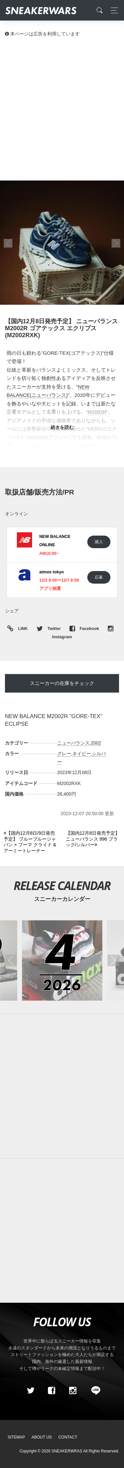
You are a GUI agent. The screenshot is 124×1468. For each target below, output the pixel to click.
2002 (96, 743)
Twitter (49, 628)
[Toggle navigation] (112, 10)
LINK (21, 628)
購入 (99, 541)
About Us (42, 1437)
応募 (99, 577)
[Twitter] (30, 1390)
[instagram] (72, 1390)
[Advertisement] (62, 108)
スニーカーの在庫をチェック (62, 683)
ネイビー (81, 753)
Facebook (84, 628)
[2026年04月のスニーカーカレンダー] (62, 960)
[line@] (93, 1390)
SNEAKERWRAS (67, 1451)
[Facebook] (51, 1390)
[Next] (93, 839)
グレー (64, 753)
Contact (67, 1437)
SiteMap (16, 1437)
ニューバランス (73, 743)
